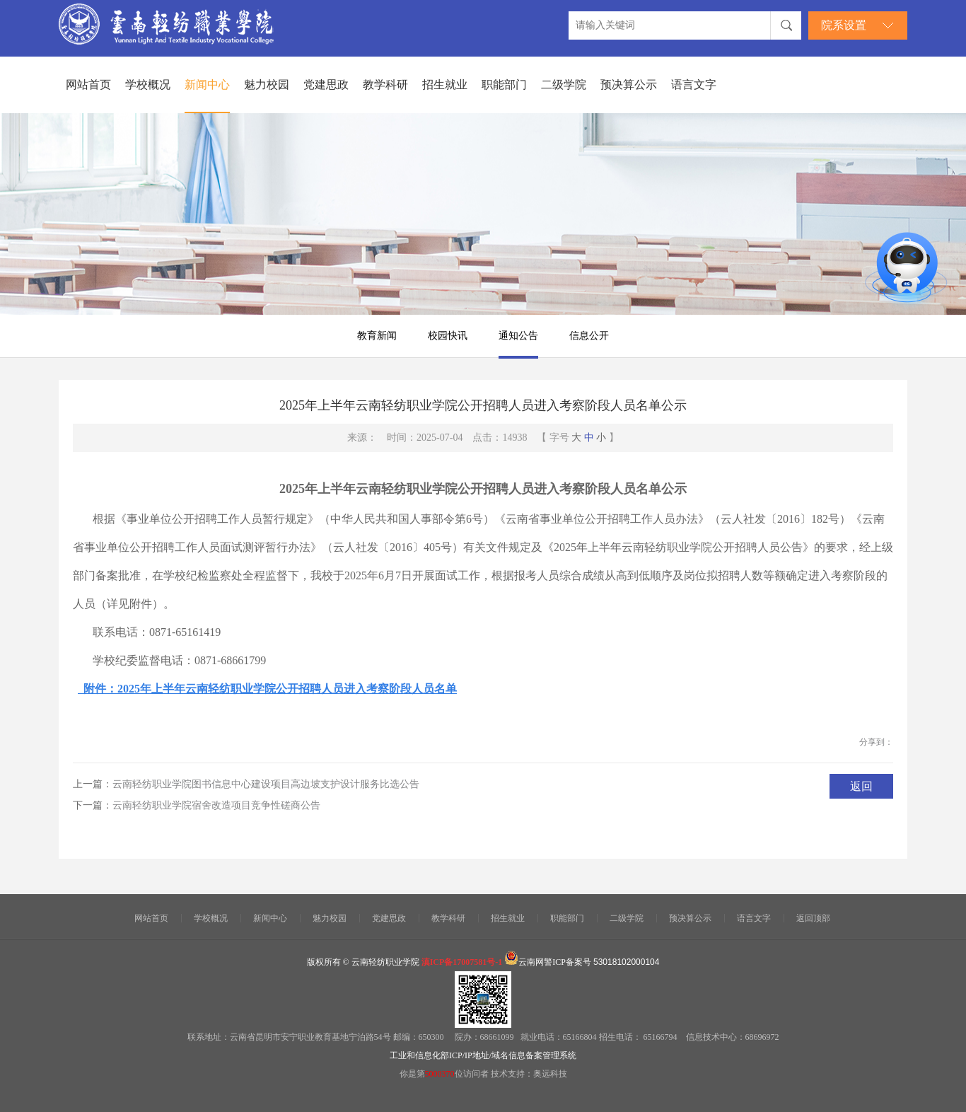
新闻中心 (207, 85)
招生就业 (444, 85)
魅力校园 (266, 85)
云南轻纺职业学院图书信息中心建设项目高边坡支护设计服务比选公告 (265, 784)
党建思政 (326, 85)
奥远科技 (550, 1074)
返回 (861, 786)
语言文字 (693, 85)
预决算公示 (628, 85)
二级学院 (563, 85)
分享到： (876, 742)
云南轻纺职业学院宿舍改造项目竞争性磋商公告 (216, 805)
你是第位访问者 (445, 1074)
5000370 (440, 1074)
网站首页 (88, 85)
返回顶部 (813, 918)
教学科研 (385, 85)
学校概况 (147, 85)
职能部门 (504, 85)
